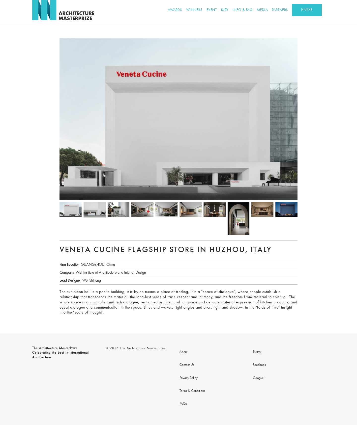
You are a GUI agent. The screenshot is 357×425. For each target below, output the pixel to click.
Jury (225, 10)
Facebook (259, 365)
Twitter (257, 352)
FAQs (183, 404)
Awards (175, 10)
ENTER (307, 10)
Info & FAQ (243, 10)
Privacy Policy (188, 378)
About (183, 352)
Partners (280, 10)
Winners (194, 10)
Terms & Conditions (192, 391)
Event (212, 10)
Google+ (259, 378)
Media (262, 10)
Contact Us (186, 365)
